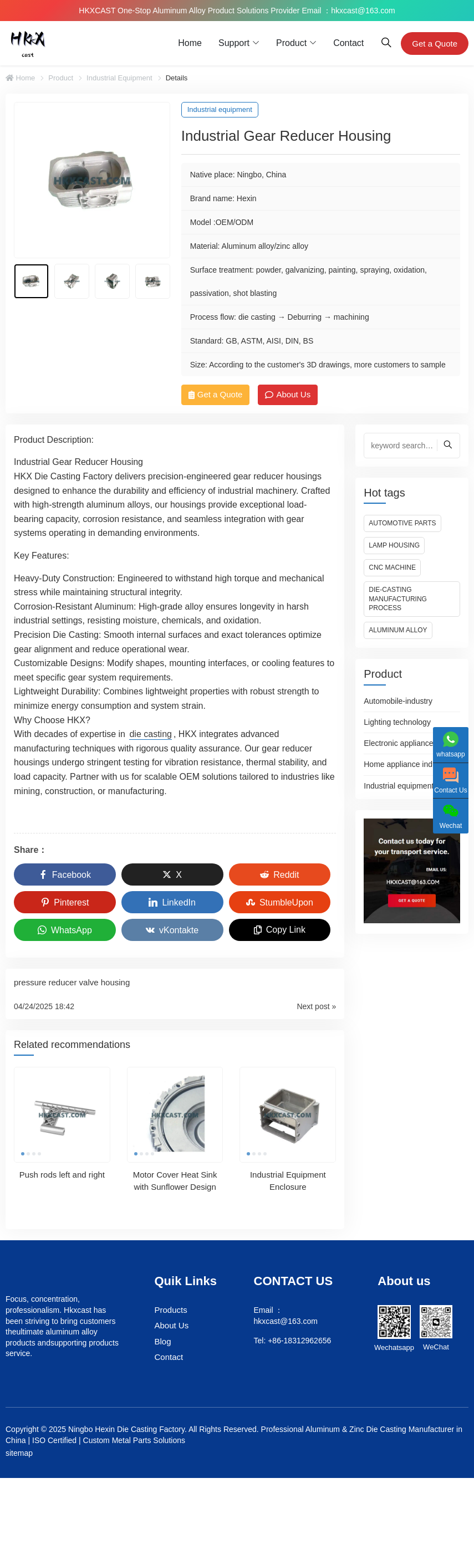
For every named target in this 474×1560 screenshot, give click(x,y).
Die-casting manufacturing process (398, 599)
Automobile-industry (398, 701)
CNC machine (392, 567)
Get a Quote (434, 43)
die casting (150, 734)
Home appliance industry (406, 764)
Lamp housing (394, 545)
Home (190, 43)
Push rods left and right (62, 1174)
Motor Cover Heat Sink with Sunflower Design (175, 1180)
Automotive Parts (402, 523)
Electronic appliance (398, 743)
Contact (348, 43)
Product (291, 43)
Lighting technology (397, 722)
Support (233, 43)
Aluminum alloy (398, 630)
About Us (287, 394)
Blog (163, 1341)
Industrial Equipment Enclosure (288, 1180)
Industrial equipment (119, 78)
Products (171, 1310)
